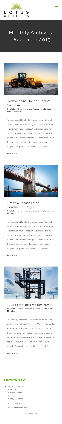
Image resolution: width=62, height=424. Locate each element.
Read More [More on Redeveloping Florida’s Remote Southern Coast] (11, 154)
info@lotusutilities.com (17, 408)
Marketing (11, 311)
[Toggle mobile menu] (56, 7)
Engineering (11, 213)
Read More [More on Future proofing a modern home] (11, 353)
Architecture (38, 109)
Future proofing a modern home (29, 304)
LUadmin (13, 109)
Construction (12, 111)
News (19, 111)
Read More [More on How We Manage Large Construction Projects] (11, 256)
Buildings (47, 109)
